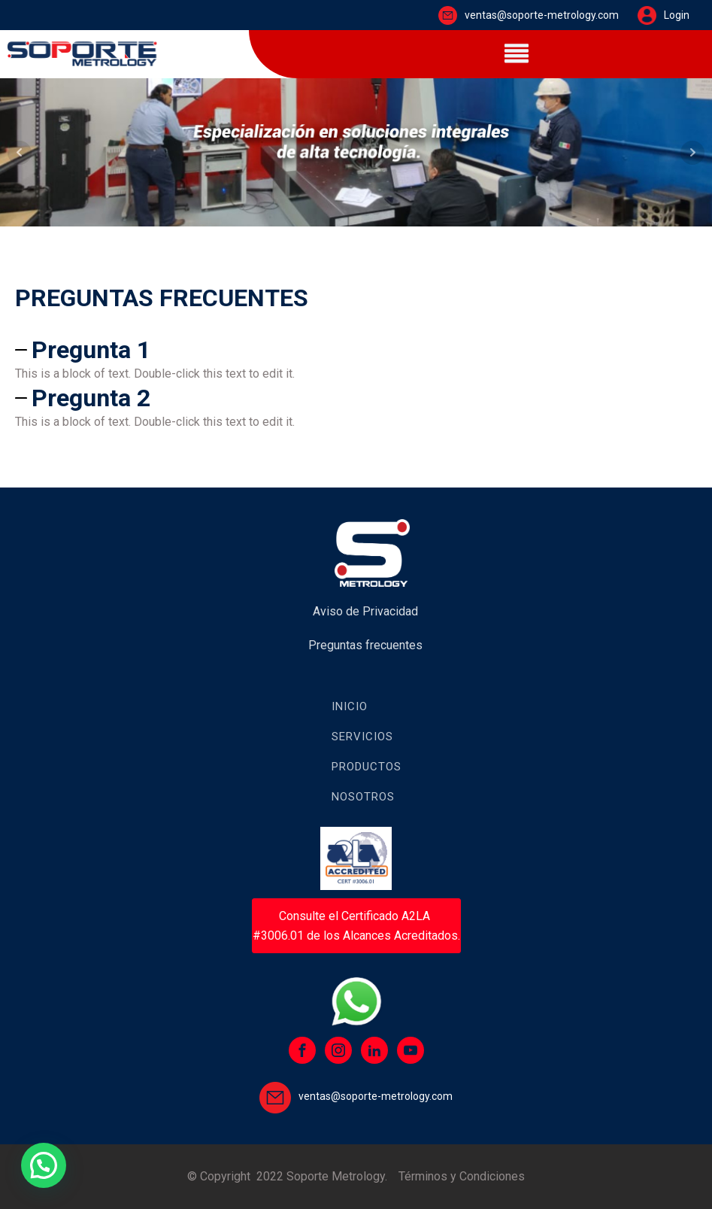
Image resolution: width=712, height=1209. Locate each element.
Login (676, 15)
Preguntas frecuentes (365, 645)
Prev (20, 153)
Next (692, 153)
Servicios (362, 736)
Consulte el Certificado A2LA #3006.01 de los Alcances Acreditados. (356, 926)
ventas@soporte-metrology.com (542, 15)
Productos (366, 766)
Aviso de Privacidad (365, 611)
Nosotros (363, 796)
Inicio (350, 706)
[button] (43, 1165)
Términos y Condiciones (461, 1176)
